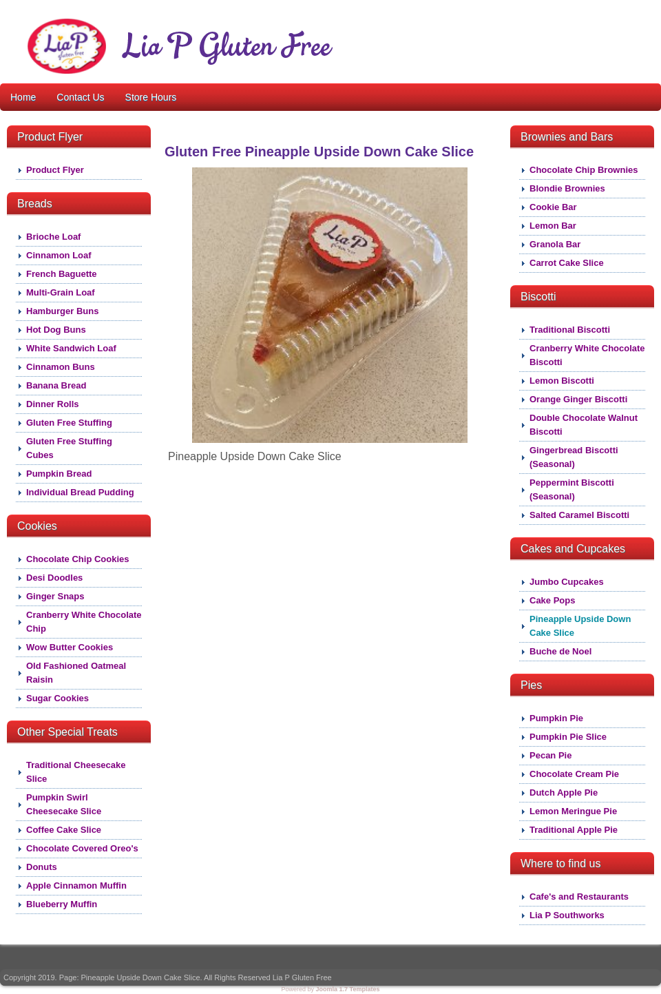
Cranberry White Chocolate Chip (84, 622)
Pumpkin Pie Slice (568, 737)
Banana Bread (56, 385)
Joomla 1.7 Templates (348, 989)
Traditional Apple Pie (573, 830)
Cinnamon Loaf (59, 255)
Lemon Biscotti (561, 380)
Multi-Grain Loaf (60, 292)
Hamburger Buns (62, 311)
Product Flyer (55, 170)
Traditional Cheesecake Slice (76, 772)
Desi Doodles (54, 577)
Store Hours (151, 97)
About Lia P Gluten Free (402, 19)
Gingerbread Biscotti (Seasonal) (573, 457)
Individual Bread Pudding (80, 492)
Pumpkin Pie (556, 718)
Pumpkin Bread (59, 473)
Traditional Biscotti (569, 329)
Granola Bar (554, 244)
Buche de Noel (560, 651)
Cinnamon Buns (60, 367)
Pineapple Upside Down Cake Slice (580, 626)
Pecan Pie (550, 755)
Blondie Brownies (567, 188)
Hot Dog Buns (56, 329)
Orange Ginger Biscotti (578, 399)
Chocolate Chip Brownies (583, 170)
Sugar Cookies (57, 698)
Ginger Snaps (55, 596)
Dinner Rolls (52, 404)
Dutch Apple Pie (563, 792)
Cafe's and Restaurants (579, 896)
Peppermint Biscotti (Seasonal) (571, 489)
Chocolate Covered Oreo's (82, 848)
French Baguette (61, 274)
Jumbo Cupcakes (566, 582)
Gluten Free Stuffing (69, 422)
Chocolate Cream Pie (574, 774)
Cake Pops (552, 600)
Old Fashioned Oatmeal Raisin (76, 673)
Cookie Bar (553, 207)
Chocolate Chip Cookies (77, 559)
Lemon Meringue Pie (573, 811)
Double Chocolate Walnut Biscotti (583, 425)
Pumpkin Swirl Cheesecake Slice (63, 804)
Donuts (41, 867)
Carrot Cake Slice (566, 263)
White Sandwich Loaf (71, 348)
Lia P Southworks (567, 915)
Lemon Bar (552, 225)
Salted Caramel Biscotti (579, 515)
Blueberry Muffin (61, 904)
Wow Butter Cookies (69, 647)
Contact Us (80, 97)
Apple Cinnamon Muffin (76, 885)
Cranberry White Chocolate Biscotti (587, 355)
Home (23, 97)
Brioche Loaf (53, 236)
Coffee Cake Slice (63, 830)
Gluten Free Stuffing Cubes (69, 448)
